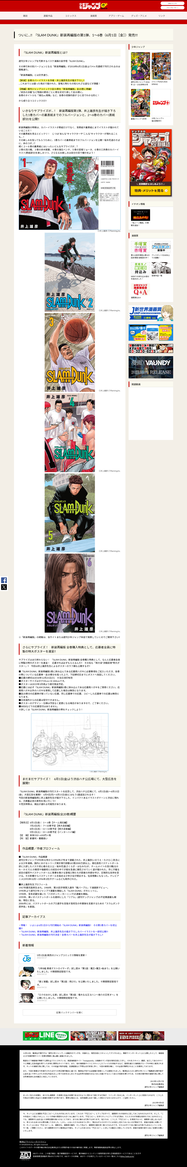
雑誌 (25, 15)
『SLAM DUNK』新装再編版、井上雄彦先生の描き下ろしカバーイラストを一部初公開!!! (64, 931)
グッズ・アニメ (139, 15)
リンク (161, 15)
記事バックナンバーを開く (69, 1012)
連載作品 (48, 15)
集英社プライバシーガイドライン (33, 1142)
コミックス (70, 15)
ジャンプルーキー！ (173, 8)
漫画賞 (93, 15)
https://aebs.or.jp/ (127, 1156)
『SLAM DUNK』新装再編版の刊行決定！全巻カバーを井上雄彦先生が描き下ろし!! (62, 934)
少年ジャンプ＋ (172, 3)
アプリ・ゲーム (116, 15)
